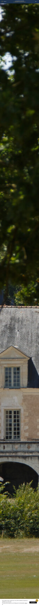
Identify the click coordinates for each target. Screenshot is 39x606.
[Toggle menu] (4, 1)
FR (36, 1)
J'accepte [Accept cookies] (33, 602)
